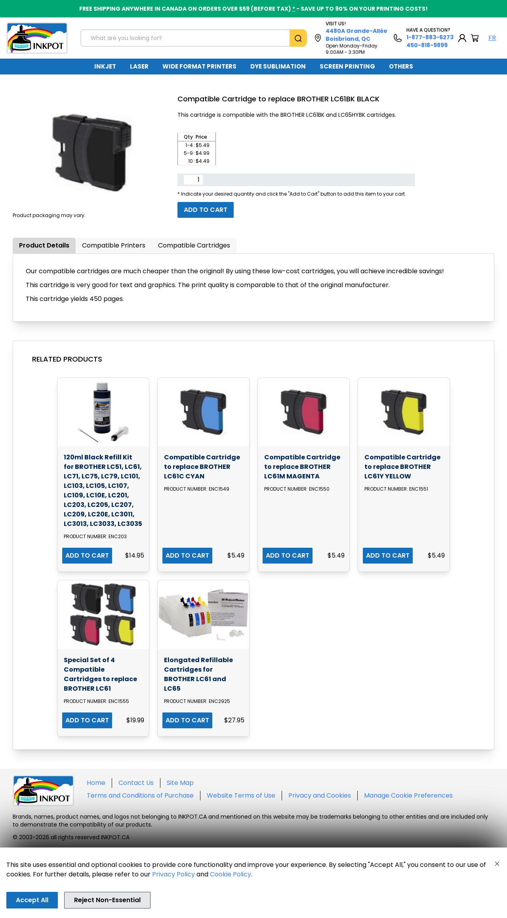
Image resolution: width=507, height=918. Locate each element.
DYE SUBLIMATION (278, 66)
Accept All (32, 900)
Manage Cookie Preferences (408, 795)
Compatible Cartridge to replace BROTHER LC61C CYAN (202, 467)
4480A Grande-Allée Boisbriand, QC (356, 35)
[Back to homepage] (37, 38)
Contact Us (136, 782)
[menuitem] (105, 66)
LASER (139, 66)
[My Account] (462, 38)
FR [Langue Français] (492, 37)
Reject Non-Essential (107, 900)
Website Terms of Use (241, 795)
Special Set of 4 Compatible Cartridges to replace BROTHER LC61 (100, 674)
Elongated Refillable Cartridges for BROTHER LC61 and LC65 (198, 674)
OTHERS (401, 66)
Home (96, 782)
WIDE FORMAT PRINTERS (199, 66)
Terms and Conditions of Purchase (140, 795)
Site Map (180, 782)
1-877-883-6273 (430, 37)
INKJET (105, 66)
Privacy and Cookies (319, 795)
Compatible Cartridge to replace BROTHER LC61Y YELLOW (402, 467)
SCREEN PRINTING (347, 66)
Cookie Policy (230, 874)
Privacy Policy (173, 874)
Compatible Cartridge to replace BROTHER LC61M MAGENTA (302, 467)
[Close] (497, 863)
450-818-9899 (427, 45)
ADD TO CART (87, 555)
